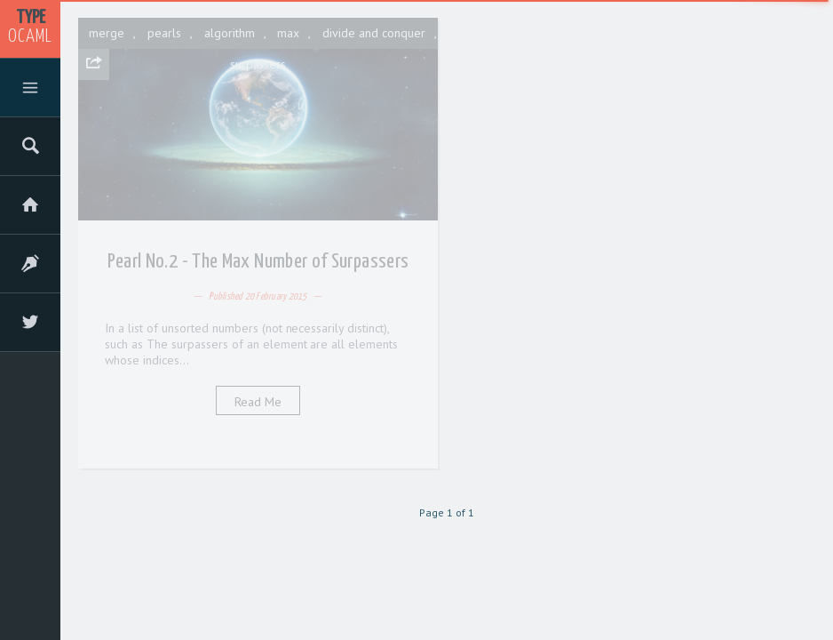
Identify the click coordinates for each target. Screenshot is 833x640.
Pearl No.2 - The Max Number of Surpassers (258, 262)
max (288, 33)
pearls (164, 33)
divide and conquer (373, 33)
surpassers (258, 64)
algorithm (229, 33)
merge (106, 33)
